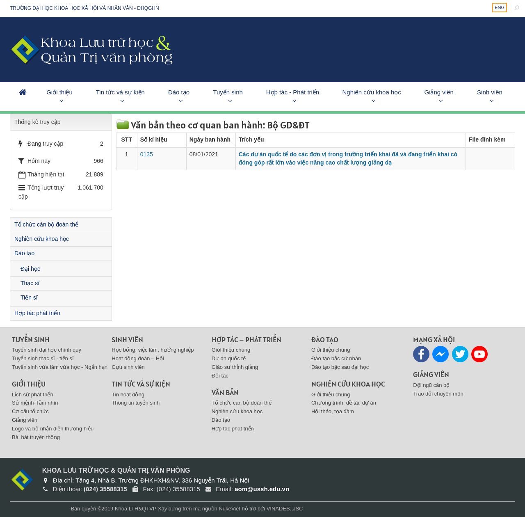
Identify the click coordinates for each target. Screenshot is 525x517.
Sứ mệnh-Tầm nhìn (35, 403)
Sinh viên (489, 92)
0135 (146, 154)
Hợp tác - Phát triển (293, 92)
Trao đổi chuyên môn (438, 394)
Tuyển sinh (227, 92)
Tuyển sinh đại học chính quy (46, 350)
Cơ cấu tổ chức (30, 411)
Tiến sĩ (29, 297)
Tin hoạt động (128, 394)
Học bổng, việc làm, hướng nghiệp (153, 350)
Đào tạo (178, 92)
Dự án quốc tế (229, 358)
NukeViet (229, 509)
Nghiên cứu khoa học (371, 92)
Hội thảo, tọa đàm (332, 411)
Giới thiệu (59, 92)
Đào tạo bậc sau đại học (340, 367)
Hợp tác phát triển (37, 313)
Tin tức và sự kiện (120, 92)
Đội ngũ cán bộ (431, 385)
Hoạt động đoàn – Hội (138, 358)
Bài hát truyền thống (36, 437)
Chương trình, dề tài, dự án (343, 403)
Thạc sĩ (30, 283)
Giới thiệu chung (231, 350)
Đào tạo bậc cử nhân (336, 358)
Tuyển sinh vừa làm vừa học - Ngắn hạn (59, 367)
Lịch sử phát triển (32, 394)
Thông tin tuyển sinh (136, 403)
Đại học (30, 268)
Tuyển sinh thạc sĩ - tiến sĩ (43, 358)
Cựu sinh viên (128, 367)
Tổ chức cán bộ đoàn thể (46, 224)
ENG (499, 7)
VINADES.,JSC (285, 509)
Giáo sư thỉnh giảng (235, 367)
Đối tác (220, 376)
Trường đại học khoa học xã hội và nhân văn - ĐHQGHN (84, 8)
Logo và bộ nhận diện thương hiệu (53, 428)
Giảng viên (438, 92)
